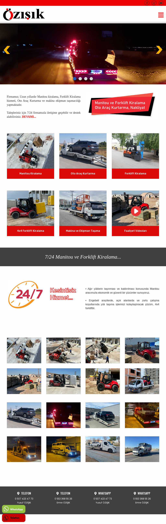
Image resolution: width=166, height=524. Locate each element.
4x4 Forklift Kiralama (30, 230)
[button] (74, 78)
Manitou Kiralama (30, 173)
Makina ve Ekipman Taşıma (83, 230)
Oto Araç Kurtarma (83, 173)
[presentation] (7, 50)
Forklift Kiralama (135, 173)
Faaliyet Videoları (135, 230)
